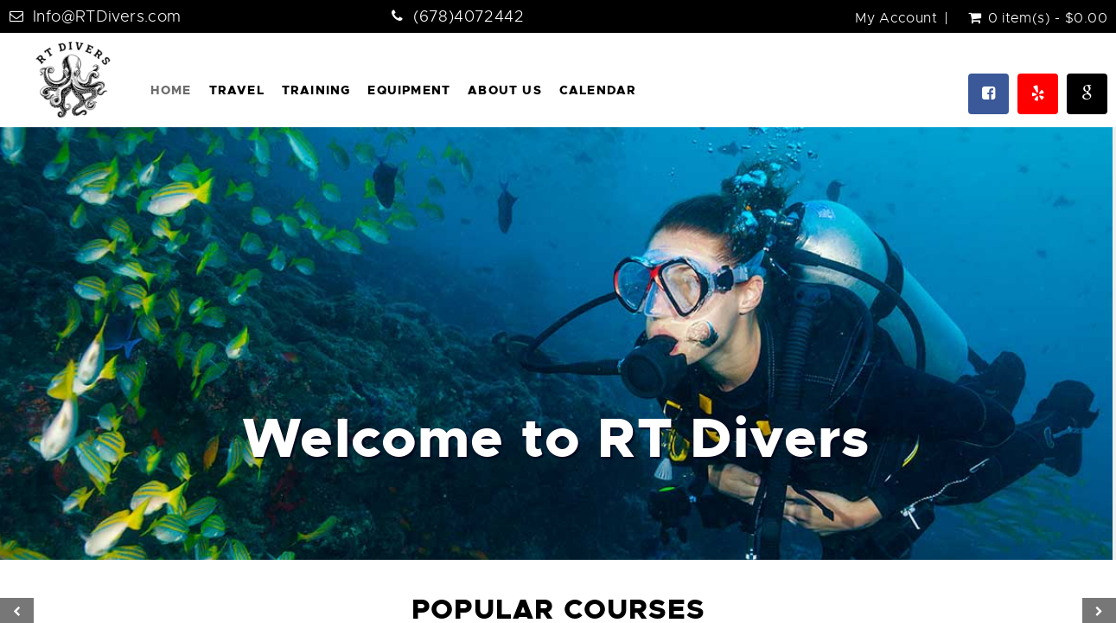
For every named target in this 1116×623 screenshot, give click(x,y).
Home (171, 90)
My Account (896, 18)
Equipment (408, 90)
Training (316, 90)
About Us (505, 90)
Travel (237, 90)
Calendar (598, 90)
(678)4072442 (468, 16)
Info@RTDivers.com (107, 16)
